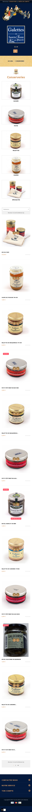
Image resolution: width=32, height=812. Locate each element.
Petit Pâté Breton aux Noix (11, 614)
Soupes (16, 175)
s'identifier (12, 2)
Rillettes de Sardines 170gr (10, 569)
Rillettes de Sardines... (9, 705)
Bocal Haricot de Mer (9, 524)
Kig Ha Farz (5, 252)
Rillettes (16, 150)
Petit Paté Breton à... (9, 750)
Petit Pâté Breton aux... (9, 478)
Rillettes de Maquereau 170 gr (12, 343)
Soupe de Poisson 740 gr (10, 298)
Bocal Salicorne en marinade (11, 659)
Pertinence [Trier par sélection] (16, 209)
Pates (16, 126)
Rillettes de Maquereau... (10, 433)
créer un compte (23, 2)
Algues (16, 101)
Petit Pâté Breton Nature (10, 388)
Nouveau (6, 354)
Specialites (16, 200)
